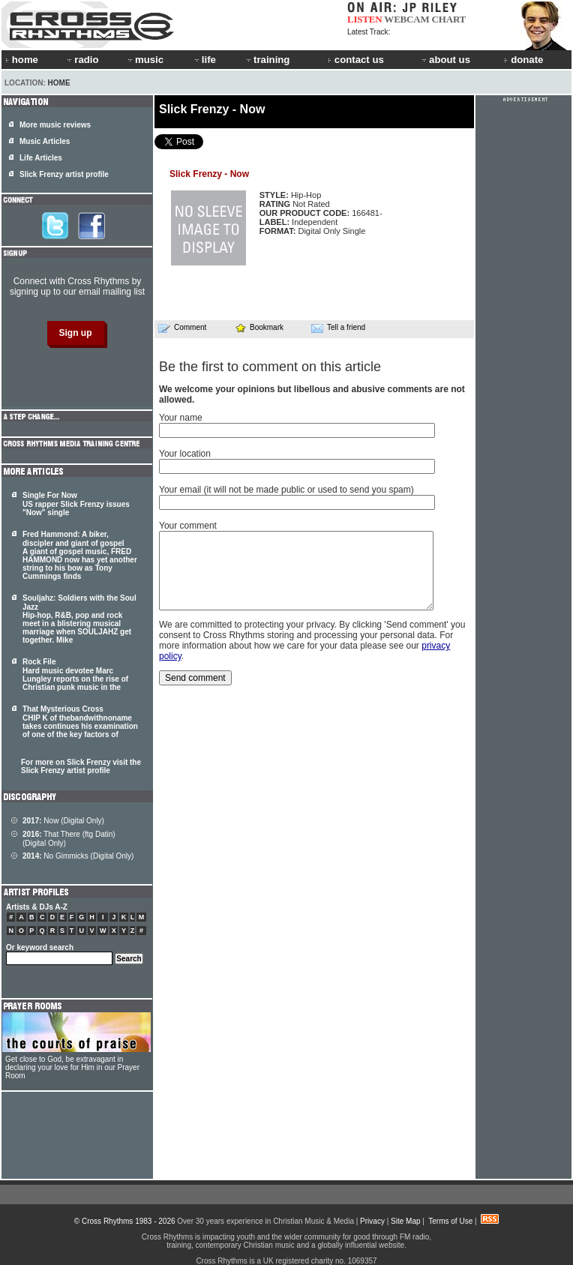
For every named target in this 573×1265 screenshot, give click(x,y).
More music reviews (55, 125)
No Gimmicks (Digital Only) (78, 856)
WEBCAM (406, 19)
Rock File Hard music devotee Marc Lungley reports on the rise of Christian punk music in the (75, 674)
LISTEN (364, 19)
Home (59, 83)
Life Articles (41, 158)
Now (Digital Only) (63, 821)
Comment (182, 327)
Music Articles (45, 141)
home (21, 59)
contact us (356, 59)
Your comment (188, 525)
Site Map (405, 1221)
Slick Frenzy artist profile (64, 174)
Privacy (372, 1221)
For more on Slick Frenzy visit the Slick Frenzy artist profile (81, 766)
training (267, 59)
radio (81, 59)
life (204, 59)
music (145, 59)
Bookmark (259, 327)
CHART (449, 19)
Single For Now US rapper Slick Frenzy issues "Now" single (76, 504)
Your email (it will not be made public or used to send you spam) (286, 489)
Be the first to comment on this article (270, 366)
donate (523, 59)
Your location (185, 453)
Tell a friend (338, 327)
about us (445, 59)
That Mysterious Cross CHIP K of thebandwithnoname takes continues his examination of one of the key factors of (80, 722)
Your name (180, 417)
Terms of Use (450, 1221)
